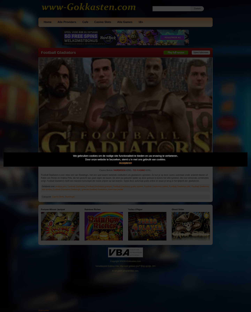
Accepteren (125, 163)
